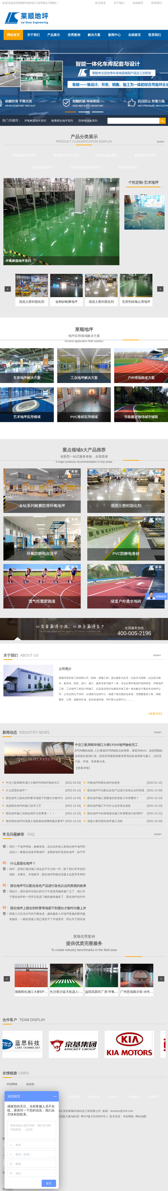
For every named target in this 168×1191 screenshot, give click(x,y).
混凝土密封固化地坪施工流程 (105, 821)
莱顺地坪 (84, 335)
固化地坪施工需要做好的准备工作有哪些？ (113, 798)
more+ (161, 141)
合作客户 (23, 1020)
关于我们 (119, 3)
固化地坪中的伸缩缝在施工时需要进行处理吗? (115, 813)
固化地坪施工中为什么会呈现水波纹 (109, 805)
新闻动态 (26, 732)
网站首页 (13, 35)
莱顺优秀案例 (84, 943)
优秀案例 (74, 35)
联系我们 (156, 3)
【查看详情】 (155, 713)
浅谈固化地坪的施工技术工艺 (23, 805)
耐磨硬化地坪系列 (62, 120)
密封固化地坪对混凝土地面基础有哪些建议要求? (35, 821)
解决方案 (94, 35)
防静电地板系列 (87, 120)
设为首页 (100, 3)
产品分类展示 (84, 138)
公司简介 (65, 669)
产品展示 (53, 35)
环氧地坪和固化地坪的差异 (103, 782)
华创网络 (12, 1084)
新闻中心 (114, 35)
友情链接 (15, 1073)
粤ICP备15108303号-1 (94, 1116)
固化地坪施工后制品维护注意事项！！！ (30, 813)
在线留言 (138, 3)
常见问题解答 (18, 834)
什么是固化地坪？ (17, 790)
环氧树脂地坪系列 (35, 120)
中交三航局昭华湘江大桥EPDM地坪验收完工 (106, 745)
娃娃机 (30, 1084)
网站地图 (140, 1116)
